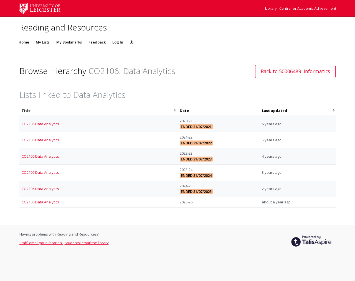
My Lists (43, 42)
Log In (117, 42)
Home (24, 42)
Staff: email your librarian (41, 242)
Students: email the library (87, 242)
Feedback (97, 42)
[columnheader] (98, 111)
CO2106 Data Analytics (40, 123)
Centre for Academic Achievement (307, 8)
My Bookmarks (69, 42)
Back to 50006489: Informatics (295, 71)
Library (271, 8)
